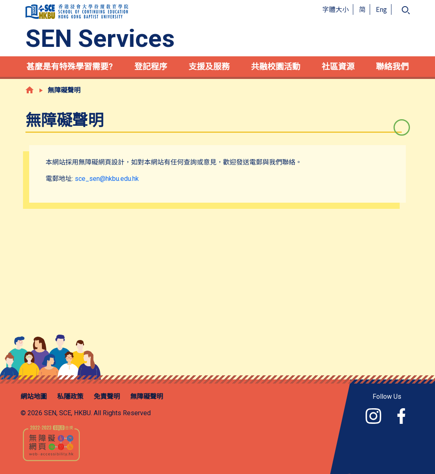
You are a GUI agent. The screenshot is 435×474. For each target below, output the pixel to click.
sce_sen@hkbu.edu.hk (107, 179)
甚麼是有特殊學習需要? (69, 67)
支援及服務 (209, 67)
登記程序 (150, 67)
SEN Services (100, 38)
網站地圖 (34, 396)
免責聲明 (107, 396)
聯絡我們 (392, 67)
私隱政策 (70, 396)
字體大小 (335, 9)
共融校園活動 (275, 67)
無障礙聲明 (146, 396)
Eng (381, 9)
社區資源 (338, 67)
